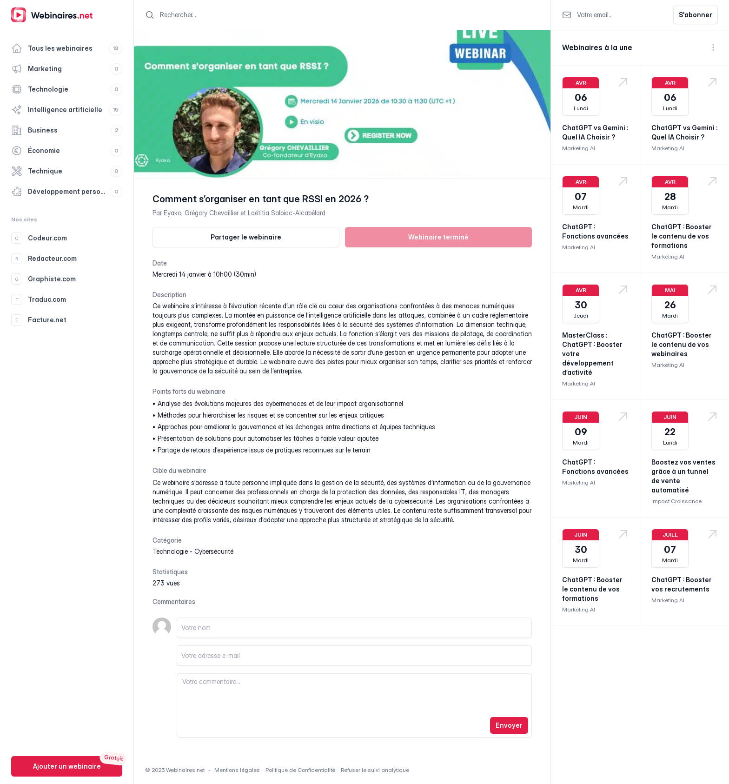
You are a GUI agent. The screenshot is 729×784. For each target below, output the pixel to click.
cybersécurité (213, 551)
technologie (170, 551)
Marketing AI (578, 148)
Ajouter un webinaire (67, 766)
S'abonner (695, 15)
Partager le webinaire (246, 237)
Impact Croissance (676, 501)
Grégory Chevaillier (212, 213)
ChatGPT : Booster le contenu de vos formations (681, 236)
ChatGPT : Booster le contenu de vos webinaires (681, 344)
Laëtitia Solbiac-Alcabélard (286, 213)
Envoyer (509, 725)
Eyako (172, 213)
